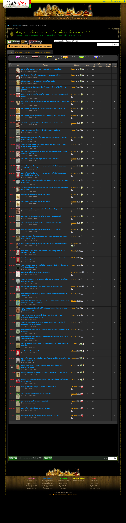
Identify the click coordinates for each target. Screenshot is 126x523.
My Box (94, 506)
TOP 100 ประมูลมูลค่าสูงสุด (18, 46)
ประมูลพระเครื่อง (16, 25)
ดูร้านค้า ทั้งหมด (63, 510)
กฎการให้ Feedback (47, 515)
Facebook (57, 520)
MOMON (73, 115)
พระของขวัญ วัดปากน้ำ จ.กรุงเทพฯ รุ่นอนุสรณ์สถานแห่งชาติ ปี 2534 (41, 97)
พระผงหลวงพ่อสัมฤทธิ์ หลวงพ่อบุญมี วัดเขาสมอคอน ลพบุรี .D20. (40, 443)
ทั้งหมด (10, 52)
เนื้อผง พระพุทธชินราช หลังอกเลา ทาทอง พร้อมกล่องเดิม (38, 109)
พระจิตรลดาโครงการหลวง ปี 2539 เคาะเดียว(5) (35, 222)
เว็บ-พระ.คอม (31, 506)
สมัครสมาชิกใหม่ (108, 1)
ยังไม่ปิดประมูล (19, 52)
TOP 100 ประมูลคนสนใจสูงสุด (40, 46)
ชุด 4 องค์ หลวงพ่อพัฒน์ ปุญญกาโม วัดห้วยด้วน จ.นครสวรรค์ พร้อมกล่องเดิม (44, 271)
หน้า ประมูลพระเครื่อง (47, 508)
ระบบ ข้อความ (94, 510)
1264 (77, 372)
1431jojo (73, 372)
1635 (79, 271)
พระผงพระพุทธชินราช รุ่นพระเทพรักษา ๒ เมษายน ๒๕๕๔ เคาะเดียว (41, 244)
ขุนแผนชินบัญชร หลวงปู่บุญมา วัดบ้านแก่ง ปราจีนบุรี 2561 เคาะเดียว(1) (43, 144)
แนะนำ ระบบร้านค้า (63, 515)
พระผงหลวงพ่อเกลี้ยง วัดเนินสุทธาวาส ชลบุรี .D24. (36, 422)
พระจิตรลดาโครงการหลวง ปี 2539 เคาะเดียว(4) (35, 230)
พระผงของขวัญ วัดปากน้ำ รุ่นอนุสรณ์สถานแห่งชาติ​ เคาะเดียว (40, 187)
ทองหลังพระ (74, 271)
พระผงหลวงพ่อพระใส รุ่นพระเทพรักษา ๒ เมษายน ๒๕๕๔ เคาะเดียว (41, 251)
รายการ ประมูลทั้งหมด (47, 510)
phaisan (73, 97)
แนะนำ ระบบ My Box (94, 515)
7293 (78, 414)
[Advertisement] (63, 75)
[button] (124, 1)
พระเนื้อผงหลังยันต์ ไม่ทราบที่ (30, 379)
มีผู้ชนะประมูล (38, 52)
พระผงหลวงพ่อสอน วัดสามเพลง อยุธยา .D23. (34, 429)
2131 (78, 122)
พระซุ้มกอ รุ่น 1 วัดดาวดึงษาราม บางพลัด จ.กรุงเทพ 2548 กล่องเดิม (41, 103)
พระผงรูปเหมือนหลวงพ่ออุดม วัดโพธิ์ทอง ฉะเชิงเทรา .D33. (38, 414)
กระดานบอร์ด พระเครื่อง (78, 506)
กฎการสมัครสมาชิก (32, 508)
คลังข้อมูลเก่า (63, 516)
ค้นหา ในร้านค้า (63, 513)
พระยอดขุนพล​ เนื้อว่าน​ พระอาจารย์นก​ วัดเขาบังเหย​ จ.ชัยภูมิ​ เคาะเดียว (42, 237)
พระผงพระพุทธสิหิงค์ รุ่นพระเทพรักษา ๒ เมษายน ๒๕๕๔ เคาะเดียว (41, 257)
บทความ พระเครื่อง (79, 510)
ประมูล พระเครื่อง (47, 506)
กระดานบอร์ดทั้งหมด (78, 508)
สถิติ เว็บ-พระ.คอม (31, 510)
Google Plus (68, 520)
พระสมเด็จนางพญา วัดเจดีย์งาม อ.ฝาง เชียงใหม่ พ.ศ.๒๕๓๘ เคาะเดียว (42, 151)
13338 (78, 115)
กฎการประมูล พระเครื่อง (47, 513)
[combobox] (86, 41)
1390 (77, 97)
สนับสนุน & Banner (32, 511)
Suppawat (74, 414)
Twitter (62, 520)
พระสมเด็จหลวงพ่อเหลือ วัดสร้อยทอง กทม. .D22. (35, 436)
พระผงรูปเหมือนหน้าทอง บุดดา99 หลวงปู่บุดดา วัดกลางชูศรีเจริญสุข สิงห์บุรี (44, 400)
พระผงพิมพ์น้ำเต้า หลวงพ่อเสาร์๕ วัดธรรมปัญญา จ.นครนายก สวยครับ (42, 314)
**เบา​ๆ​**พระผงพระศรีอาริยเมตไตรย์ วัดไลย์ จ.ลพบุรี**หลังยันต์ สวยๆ (41, 158)
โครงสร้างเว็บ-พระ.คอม (32, 515)
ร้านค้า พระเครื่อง (63, 506)
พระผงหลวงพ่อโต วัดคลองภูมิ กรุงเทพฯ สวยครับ (35, 300)
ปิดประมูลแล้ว (47, 52)
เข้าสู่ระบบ (118, 1)
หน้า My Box (94, 508)
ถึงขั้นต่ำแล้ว (28, 52)
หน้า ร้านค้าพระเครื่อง (63, 508)
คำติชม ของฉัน (94, 513)
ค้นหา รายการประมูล (47, 511)
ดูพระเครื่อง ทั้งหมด (63, 511)
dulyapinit (73, 122)
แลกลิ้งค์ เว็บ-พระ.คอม (31, 513)
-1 (83, 271)
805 (80, 300)
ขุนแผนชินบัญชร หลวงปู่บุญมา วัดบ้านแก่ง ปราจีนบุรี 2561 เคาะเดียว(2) (43, 136)
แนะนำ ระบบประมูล (47, 516)
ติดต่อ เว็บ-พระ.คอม (32, 516)
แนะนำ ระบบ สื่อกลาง (94, 516)
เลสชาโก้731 (75, 300)
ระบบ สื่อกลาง (94, 511)
